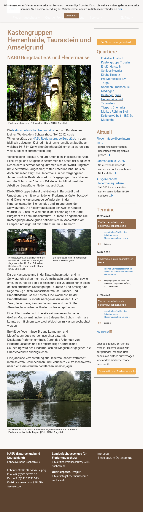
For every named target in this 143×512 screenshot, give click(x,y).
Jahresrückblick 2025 (111, 161)
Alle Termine (103, 332)
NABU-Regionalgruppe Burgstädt (54, 138)
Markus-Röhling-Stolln (115, 111)
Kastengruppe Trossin (115, 62)
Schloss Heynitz (111, 70)
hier (120, 8)
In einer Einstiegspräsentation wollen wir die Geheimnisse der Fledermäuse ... (118, 272)
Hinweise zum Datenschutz (114, 458)
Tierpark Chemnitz (113, 107)
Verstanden (71, 14)
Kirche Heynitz (110, 74)
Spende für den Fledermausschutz (117, 371)
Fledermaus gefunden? (116, 42)
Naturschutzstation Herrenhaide (33, 130)
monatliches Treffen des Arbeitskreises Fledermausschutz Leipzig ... (117, 235)
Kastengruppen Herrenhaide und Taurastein (112, 99)
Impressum (104, 453)
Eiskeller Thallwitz (113, 58)
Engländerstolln (111, 66)
